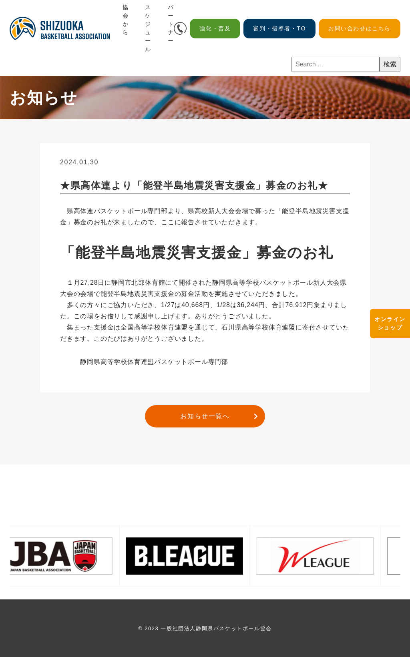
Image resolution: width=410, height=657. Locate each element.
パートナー (171, 24)
